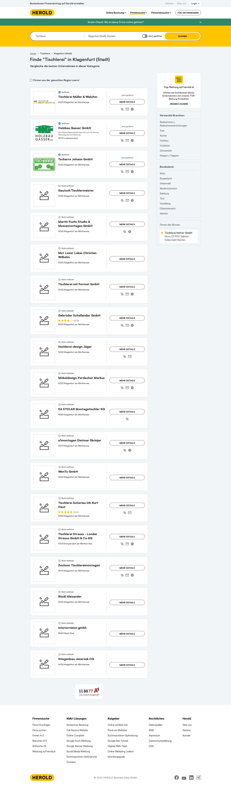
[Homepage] (42, 12)
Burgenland (166, 178)
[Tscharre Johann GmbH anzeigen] (44, 164)
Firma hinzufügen (41, 724)
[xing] (199, 779)
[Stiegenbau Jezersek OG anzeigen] (44, 664)
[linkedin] (191, 779)
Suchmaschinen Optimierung (82, 756)
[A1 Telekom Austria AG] (89, 691)
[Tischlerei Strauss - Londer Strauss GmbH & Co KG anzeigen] (44, 539)
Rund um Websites (117, 730)
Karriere (169, 3)
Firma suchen (39, 730)
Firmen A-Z (38, 735)
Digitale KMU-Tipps (117, 746)
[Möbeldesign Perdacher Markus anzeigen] (44, 383)
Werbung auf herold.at (44, 751)
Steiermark (165, 183)
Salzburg (164, 193)
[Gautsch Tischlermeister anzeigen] (44, 196)
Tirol (162, 198)
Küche (163, 135)
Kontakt (186, 735)
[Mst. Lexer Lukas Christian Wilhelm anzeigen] (44, 258)
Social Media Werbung (78, 751)
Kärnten (164, 213)
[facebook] (176, 779)
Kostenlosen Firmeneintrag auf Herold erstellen (57, 3)
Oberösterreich (168, 208)
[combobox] (59, 36)
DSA (151, 746)
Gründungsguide (116, 756)
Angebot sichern (179, 104)
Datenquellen (156, 724)
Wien (162, 173)
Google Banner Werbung (80, 746)
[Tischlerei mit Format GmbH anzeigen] (44, 289)
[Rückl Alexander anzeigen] (44, 602)
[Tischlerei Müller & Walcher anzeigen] (44, 102)
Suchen (182, 36)
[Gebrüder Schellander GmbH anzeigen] (44, 321)
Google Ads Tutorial (118, 740)
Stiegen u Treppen (169, 155)
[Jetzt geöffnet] (144, 36)
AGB (151, 730)
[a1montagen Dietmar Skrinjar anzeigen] (44, 445)
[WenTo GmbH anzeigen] (44, 477)
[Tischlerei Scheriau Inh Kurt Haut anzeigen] (44, 508)
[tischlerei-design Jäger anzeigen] (44, 352)
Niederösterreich (168, 188)
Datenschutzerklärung (160, 740)
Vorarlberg (165, 203)
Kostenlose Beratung (77, 724)
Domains (71, 761)
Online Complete (75, 735)
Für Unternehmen (188, 12)
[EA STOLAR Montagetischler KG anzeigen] (44, 414)
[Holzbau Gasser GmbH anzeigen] (44, 133)
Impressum (154, 735)
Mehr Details (127, 102)
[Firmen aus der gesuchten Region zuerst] (31, 80)
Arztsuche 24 (39, 746)
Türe (162, 130)
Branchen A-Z (39, 740)
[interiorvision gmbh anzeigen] (44, 633)
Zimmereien (166, 150)
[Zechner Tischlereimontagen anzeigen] (44, 570)
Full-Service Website (77, 730)
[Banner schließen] (200, 22)
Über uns (181, 3)
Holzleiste (165, 145)
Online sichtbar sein (118, 724)
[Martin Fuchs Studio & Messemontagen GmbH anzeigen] (44, 227)
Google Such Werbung (79, 740)
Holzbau (164, 140)
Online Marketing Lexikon (121, 751)
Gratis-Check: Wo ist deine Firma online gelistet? (115, 22)
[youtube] (184, 779)
